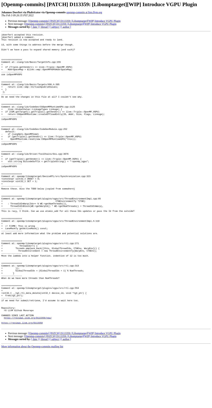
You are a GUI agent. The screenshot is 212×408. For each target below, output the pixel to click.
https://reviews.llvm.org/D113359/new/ (28, 374)
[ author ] (66, 27)
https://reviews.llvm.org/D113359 (22, 380)
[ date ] (35, 27)
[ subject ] (55, 27)
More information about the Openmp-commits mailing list (32, 405)
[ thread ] (44, 27)
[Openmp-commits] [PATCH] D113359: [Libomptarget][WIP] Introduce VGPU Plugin (74, 21)
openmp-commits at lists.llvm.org (84, 12)
